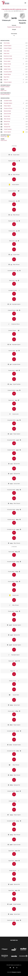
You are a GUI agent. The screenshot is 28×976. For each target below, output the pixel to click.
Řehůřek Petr (7, 121)
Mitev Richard (7, 118)
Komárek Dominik (8, 58)
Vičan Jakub (6, 50)
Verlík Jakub (18, 27)
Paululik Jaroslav (11, 27)
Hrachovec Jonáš (8, 56)
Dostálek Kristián (8, 100)
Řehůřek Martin (7, 111)
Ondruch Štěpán (7, 48)
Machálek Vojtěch (8, 103)
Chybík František (8, 129)
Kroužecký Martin (8, 71)
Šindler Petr (6, 124)
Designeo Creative (16, 972)
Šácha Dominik (7, 113)
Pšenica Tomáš (7, 64)
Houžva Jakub (7, 61)
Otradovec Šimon (8, 108)
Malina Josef (3, 90)
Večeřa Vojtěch (7, 132)
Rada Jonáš (6, 53)
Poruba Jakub (7, 66)
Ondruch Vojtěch (8, 82)
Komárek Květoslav (5, 94)
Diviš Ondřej (6, 43)
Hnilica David (4, 140)
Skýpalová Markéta (5, 86)
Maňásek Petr (7, 126)
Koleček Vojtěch (7, 45)
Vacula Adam (7, 116)
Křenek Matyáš (7, 74)
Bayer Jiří (6, 79)
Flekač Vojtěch (7, 105)
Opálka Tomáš (7, 69)
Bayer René (6, 77)
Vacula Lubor (4, 136)
